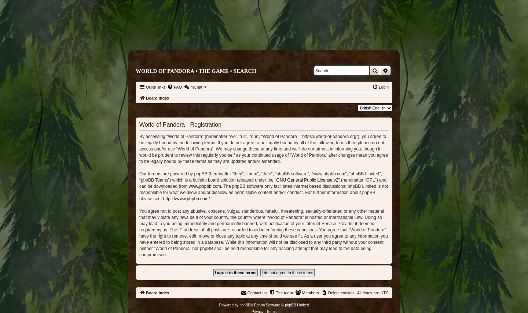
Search (244, 71)
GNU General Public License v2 (307, 180)
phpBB (244, 305)
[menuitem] (174, 87)
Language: (346, 107)
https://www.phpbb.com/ (186, 198)
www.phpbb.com (205, 186)
